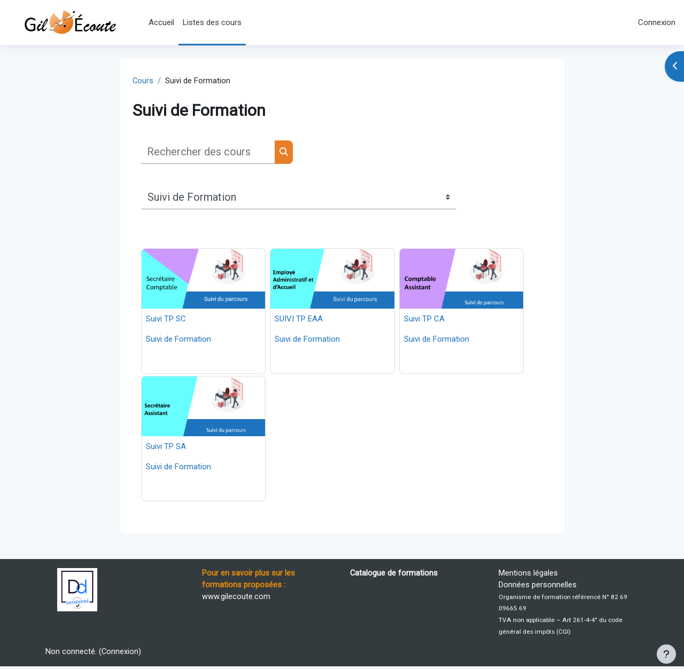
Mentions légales (528, 574)
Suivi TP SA (166, 447)
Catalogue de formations (394, 574)
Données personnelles (538, 586)
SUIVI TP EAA (299, 319)
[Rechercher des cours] (208, 152)
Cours (143, 81)
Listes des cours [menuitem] (212, 22)
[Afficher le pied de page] (666, 654)
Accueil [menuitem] (161, 22)
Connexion (656, 22)
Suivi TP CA (424, 319)
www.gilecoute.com (236, 598)
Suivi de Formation (178, 339)
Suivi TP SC (166, 319)
